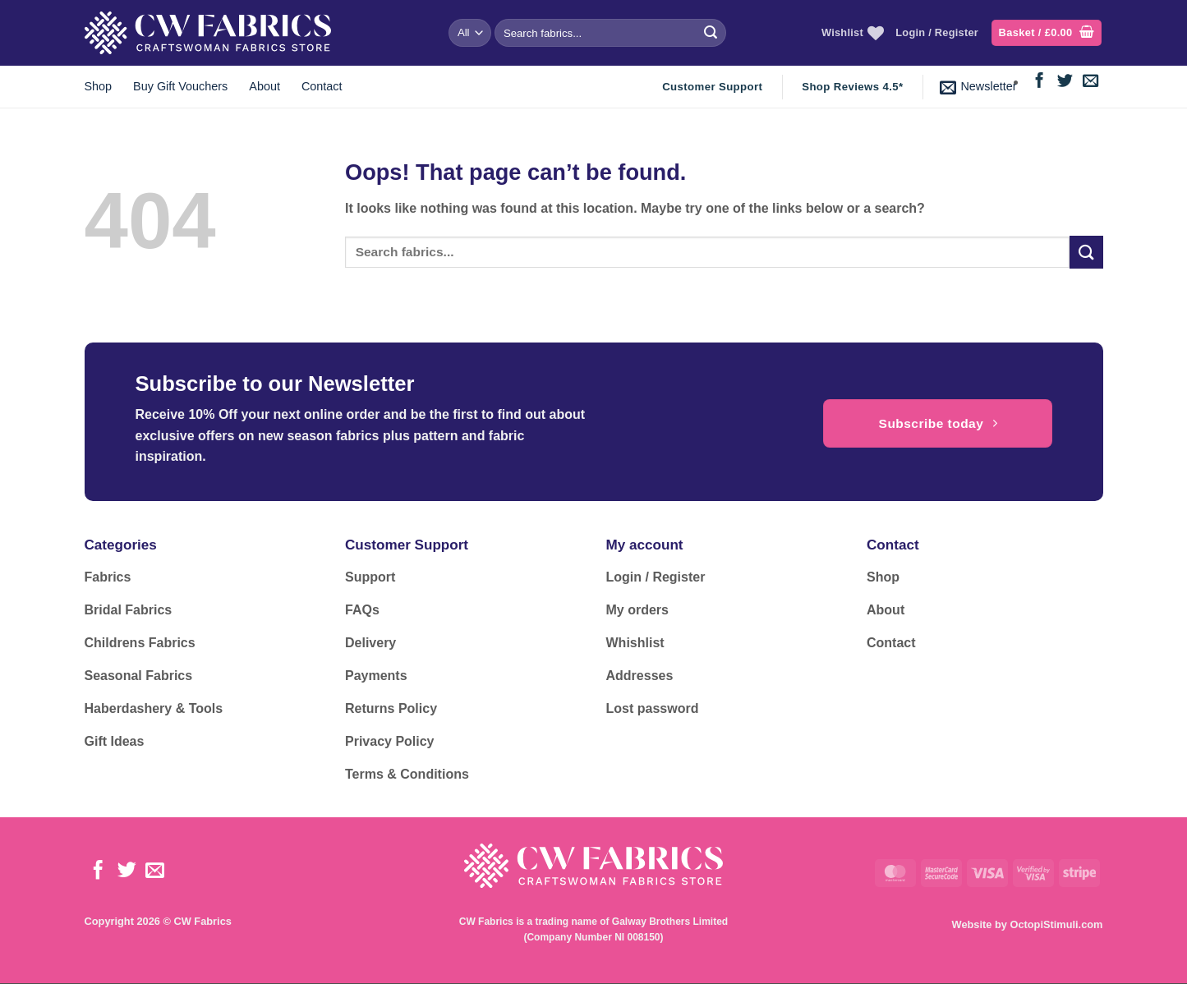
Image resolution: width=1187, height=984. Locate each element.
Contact (322, 86)
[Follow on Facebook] (1039, 81)
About (264, 86)
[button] (1046, 33)
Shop (99, 86)
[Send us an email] (1090, 81)
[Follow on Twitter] (1065, 81)
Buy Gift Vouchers (180, 86)
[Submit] (711, 33)
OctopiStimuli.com (1056, 924)
